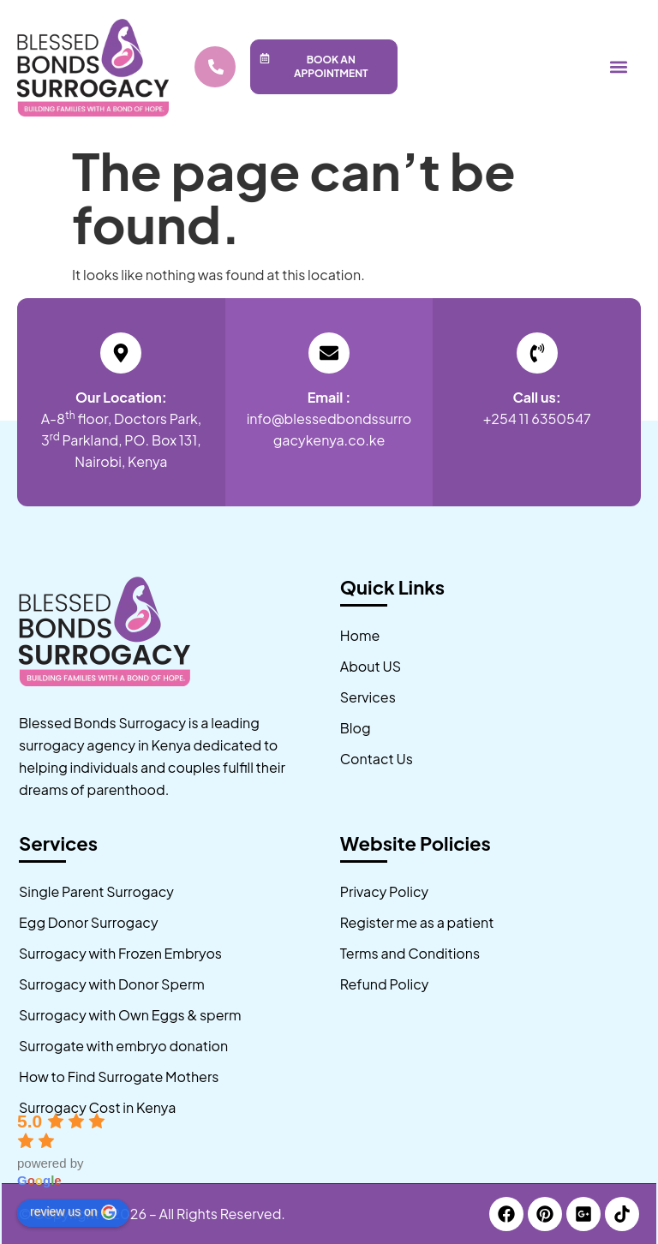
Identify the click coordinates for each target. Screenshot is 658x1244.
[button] (618, 66)
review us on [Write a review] (73, 1212)
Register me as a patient (417, 922)
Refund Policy (384, 984)
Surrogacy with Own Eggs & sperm (130, 1015)
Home (360, 635)
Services (368, 697)
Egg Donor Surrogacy (89, 922)
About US (370, 666)
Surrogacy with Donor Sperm (112, 984)
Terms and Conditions (410, 953)
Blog (355, 728)
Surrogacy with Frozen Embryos (120, 953)
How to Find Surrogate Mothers (118, 1077)
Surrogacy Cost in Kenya (97, 1107)
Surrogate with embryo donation (123, 1046)
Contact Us (376, 759)
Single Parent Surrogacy (96, 891)
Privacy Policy (384, 891)
